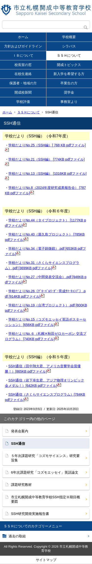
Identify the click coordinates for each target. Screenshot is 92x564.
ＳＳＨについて (69, 55)
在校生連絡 (23, 74)
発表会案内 (19, 431)
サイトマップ (46, 560)
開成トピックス (69, 65)
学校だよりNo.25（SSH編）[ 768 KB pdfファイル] (47, 145)
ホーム (23, 37)
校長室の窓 (23, 65)
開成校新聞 (23, 92)
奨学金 (69, 92)
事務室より (69, 102)
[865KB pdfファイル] (33, 371)
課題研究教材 (21, 485)
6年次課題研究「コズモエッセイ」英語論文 (44, 472)
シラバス (69, 46)
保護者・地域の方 (23, 83)
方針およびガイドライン (23, 46)
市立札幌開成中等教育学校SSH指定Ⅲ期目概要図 (45, 499)
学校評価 (23, 102)
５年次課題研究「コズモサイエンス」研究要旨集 (45, 458)
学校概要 (69, 37)
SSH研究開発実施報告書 (30, 514)
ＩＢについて (23, 55)
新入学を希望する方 (68, 74)
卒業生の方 (69, 83)
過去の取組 (17, 536)
